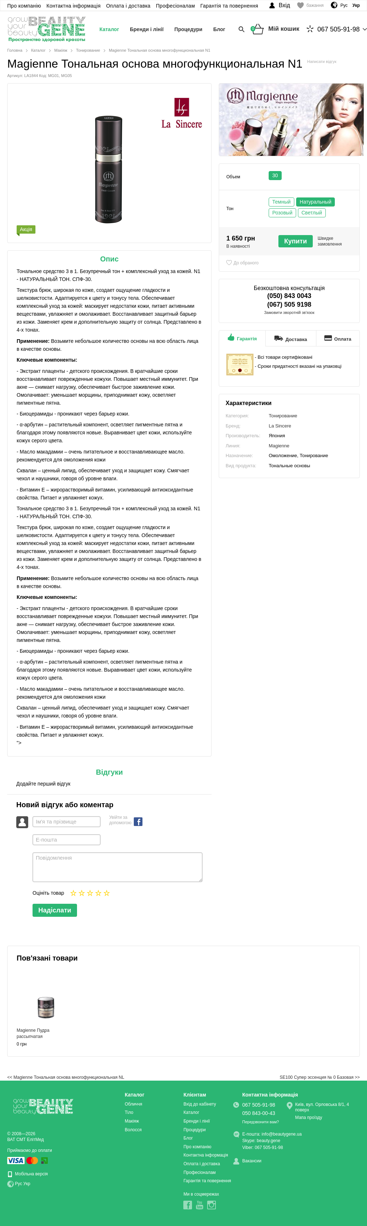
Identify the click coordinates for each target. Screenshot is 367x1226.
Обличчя (133, 1104)
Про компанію (24, 6)
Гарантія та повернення (229, 6)
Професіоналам (175, 6)
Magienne (279, 445)
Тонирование (283, 415)
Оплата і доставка (128, 6)
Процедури (188, 29)
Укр (27, 1183)
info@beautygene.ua (282, 1134)
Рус (343, 5)
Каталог (109, 29)
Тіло (129, 1112)
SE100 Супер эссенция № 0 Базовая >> (320, 1077)
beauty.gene (268, 1140)
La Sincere (280, 426)
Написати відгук (322, 61)
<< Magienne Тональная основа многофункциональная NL (65, 1077)
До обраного (246, 262)
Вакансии (251, 1160)
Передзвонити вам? (260, 1122)
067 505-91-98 (333, 29)
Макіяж (132, 1121)
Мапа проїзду (308, 1117)
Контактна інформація (74, 6)
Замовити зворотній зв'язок (289, 312)
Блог (219, 29)
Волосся (133, 1129)
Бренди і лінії (146, 29)
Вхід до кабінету (199, 1104)
